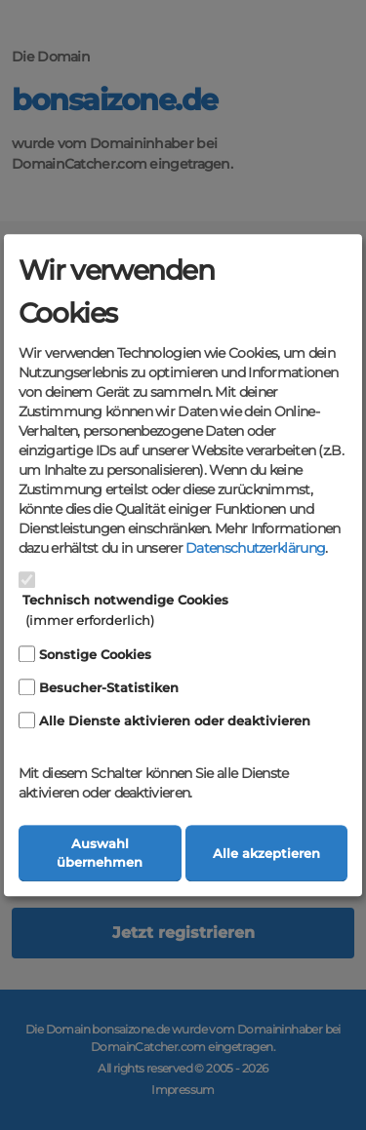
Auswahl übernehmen (99, 853)
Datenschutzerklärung (255, 549)
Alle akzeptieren (266, 853)
